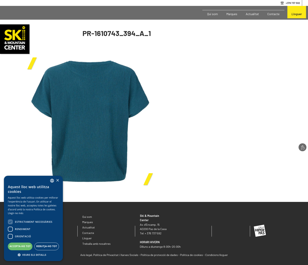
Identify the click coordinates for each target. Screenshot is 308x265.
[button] (33, 255)
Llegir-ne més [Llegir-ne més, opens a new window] (15, 213)
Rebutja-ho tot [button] (46, 246)
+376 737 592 (293, 3)
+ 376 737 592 (153, 233)
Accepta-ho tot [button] (20, 246)
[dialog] (33, 218)
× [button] (57, 180)
